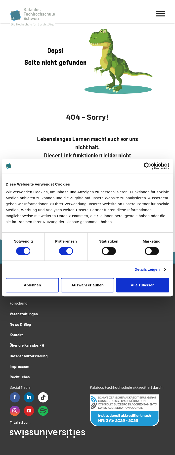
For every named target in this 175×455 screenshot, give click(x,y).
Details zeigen (147, 269)
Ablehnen (32, 285)
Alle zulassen (143, 285)
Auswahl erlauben (87, 285)
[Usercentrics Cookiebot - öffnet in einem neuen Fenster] (147, 166)
